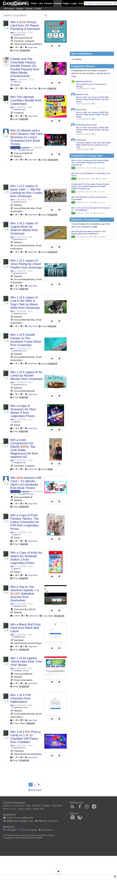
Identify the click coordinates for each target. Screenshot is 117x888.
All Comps (9, 8)
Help (28, 805)
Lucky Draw (32, 47)
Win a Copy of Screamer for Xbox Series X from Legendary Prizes (23, 411)
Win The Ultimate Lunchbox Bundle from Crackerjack (25, 100)
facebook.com (19, 35)
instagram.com (20, 462)
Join (80, 3)
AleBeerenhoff (81, 81)
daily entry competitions (81, 227)
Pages (66, 3)
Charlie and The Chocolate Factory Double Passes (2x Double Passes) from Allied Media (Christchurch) (24, 67)
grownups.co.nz (20, 202)
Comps (57, 3)
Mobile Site (38, 809)
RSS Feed (35, 790)
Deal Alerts (57, 805)
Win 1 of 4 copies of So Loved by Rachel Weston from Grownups (26, 375)
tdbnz (12, 79)
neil (12, 32)
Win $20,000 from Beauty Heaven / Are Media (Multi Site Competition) (88, 232)
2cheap (78, 140)
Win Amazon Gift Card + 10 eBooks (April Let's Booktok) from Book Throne (25, 483)
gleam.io (17, 422)
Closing (28, 8)
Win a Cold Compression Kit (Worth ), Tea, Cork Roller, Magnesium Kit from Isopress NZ (24, 448)
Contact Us (19, 805)
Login (74, 3)
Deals (34, 3)
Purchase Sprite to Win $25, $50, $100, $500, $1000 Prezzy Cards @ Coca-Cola (93, 145)
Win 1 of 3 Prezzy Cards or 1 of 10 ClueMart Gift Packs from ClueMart (25, 737)
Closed (37, 8)
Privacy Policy (24, 809)
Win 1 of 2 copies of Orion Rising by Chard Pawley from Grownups (26, 264)
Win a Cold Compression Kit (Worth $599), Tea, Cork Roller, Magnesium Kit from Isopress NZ (90, 162)
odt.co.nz (17, 82)
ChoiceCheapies (27, 829)
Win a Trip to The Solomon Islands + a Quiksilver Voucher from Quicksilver (24, 593)
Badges (46, 805)
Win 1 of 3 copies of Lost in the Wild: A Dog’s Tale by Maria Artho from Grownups (25, 302)
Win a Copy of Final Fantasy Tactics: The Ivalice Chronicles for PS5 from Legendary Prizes (24, 521)
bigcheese (79, 94)
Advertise (36, 805)
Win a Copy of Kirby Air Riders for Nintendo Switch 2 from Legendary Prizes (26, 557)
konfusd (78, 109)
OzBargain (9, 829)
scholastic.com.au (21, 670)
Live (40, 3)
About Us (7, 805)
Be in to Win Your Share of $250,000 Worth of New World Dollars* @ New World (92, 99)
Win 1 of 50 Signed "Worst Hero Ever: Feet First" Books (26, 661)
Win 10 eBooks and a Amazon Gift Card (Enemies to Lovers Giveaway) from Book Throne (26, 137)
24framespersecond (84, 124)
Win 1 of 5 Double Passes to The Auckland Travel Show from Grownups (25, 339)
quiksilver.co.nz (20, 606)
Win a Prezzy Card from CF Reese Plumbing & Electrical (25, 25)
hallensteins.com (21, 707)
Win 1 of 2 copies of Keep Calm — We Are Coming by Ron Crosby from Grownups (26, 191)
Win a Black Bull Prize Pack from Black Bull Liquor (25, 628)
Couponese (46, 829)
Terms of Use (9, 809)
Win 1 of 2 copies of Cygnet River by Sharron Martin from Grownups (24, 228)
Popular (19, 8)
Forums (48, 3)
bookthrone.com (26, 150)
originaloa (25, 147)
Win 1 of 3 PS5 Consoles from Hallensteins (20, 698)
